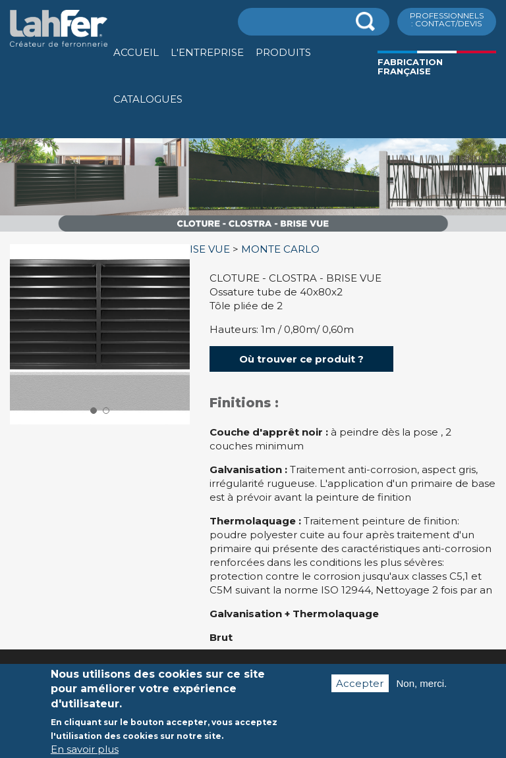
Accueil (136, 52)
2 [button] (106, 410)
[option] (100, 335)
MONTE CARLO (280, 249)
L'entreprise (207, 52)
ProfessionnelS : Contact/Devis (447, 19)
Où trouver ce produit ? (301, 359)
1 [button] (93, 410)
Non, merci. (422, 692)
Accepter (359, 692)
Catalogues (148, 99)
